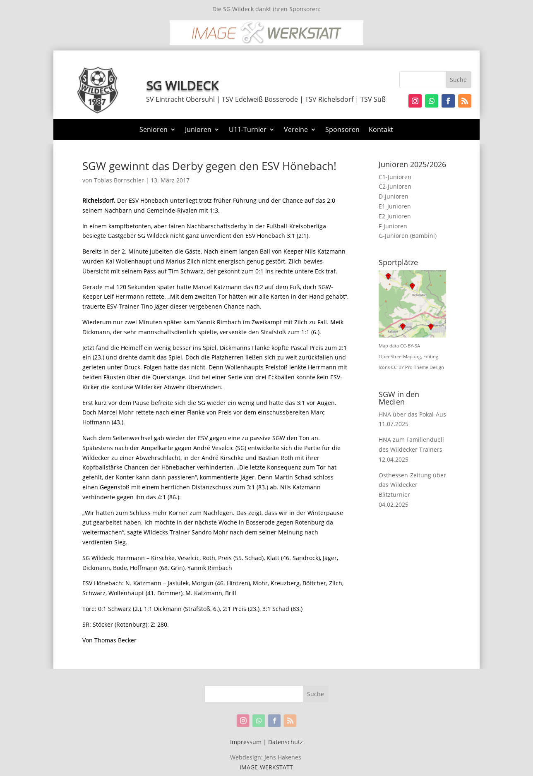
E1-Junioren (395, 206)
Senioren (153, 130)
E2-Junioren (395, 216)
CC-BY (397, 367)
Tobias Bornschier (119, 180)
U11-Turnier (247, 130)
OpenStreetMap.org (400, 356)
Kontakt (381, 130)
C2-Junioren (395, 186)
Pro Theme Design (424, 367)
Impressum (246, 742)
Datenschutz (285, 742)
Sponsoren (342, 130)
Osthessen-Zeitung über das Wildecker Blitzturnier (412, 485)
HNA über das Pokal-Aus (412, 414)
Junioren (198, 130)
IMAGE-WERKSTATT (266, 767)
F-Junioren (393, 226)
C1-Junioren (395, 177)
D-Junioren (393, 196)
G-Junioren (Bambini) (408, 236)
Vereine (296, 130)
